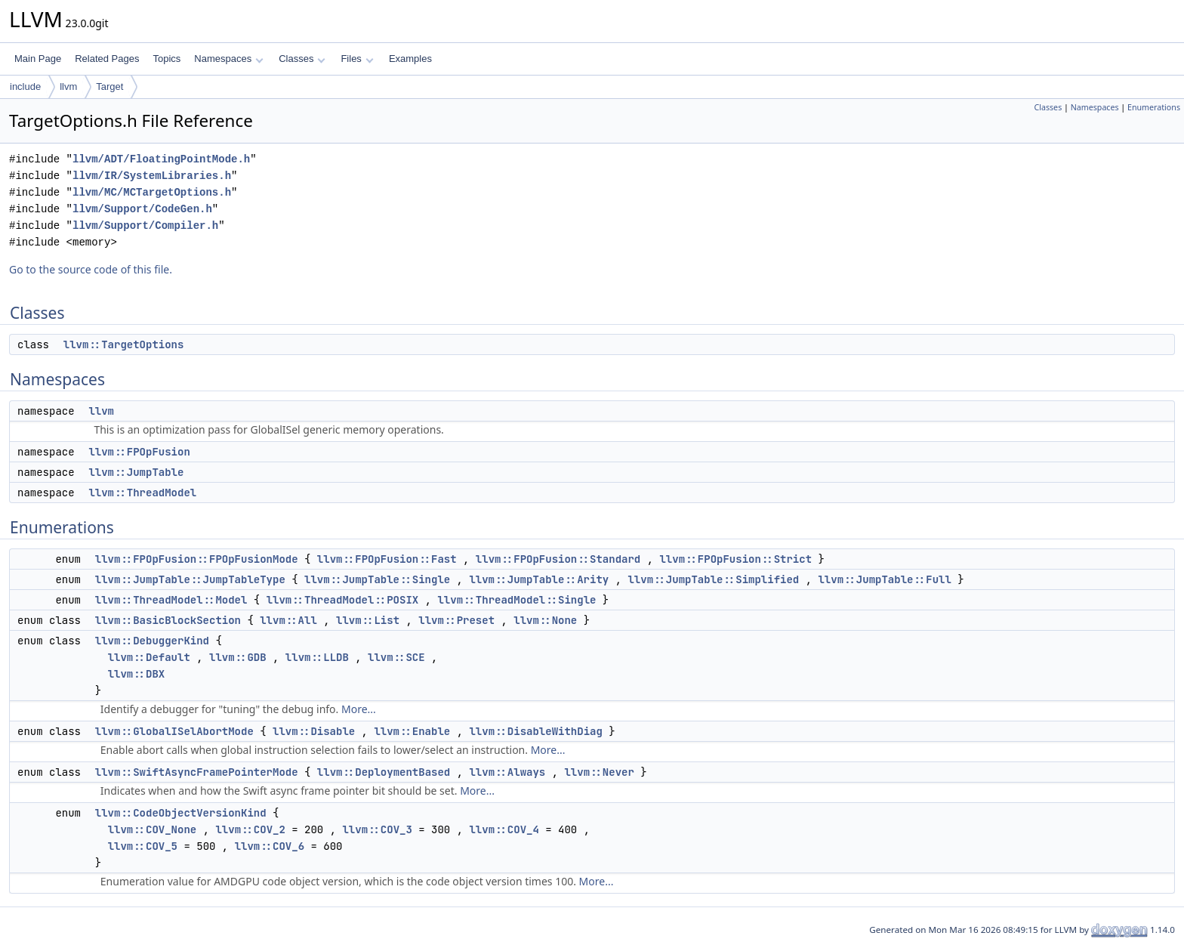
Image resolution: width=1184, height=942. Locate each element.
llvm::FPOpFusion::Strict (735, 559)
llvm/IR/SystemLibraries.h (151, 175)
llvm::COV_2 (250, 829)
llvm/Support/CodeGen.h (142, 209)
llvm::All (288, 620)
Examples (410, 58)
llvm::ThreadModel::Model (171, 600)
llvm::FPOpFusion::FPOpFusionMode (196, 559)
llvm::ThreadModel (142, 492)
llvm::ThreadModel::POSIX (343, 600)
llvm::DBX (136, 674)
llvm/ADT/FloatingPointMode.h (161, 159)
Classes (302, 58)
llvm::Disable (314, 731)
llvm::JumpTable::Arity (539, 579)
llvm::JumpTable (135, 472)
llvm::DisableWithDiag (535, 731)
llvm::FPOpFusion (139, 452)
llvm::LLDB (317, 657)
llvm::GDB (238, 657)
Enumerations (1153, 107)
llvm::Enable (412, 731)
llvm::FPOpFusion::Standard (558, 559)
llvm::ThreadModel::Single (516, 600)
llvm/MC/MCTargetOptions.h (151, 192)
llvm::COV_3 (377, 829)
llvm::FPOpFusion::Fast (387, 559)
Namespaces (228, 58)
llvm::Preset (456, 620)
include (25, 86)
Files (357, 58)
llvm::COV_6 (269, 846)
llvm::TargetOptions (123, 344)
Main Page (37, 58)
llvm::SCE (396, 657)
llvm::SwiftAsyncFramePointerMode (196, 772)
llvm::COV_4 (503, 829)
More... (358, 709)
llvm (68, 86)
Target (109, 86)
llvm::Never (599, 772)
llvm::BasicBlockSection (168, 620)
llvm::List (367, 620)
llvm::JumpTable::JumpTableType (190, 579)
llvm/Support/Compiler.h (145, 225)
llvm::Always (507, 772)
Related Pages (107, 58)
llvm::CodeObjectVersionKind (181, 813)
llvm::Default (149, 657)
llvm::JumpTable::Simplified (713, 579)
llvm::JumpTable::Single (377, 579)
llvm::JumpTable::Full (884, 579)
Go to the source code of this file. (90, 269)
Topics (166, 58)
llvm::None (545, 620)
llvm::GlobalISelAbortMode (174, 731)
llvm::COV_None (152, 829)
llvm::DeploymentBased (383, 772)
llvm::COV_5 (142, 846)
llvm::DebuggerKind (152, 640)
